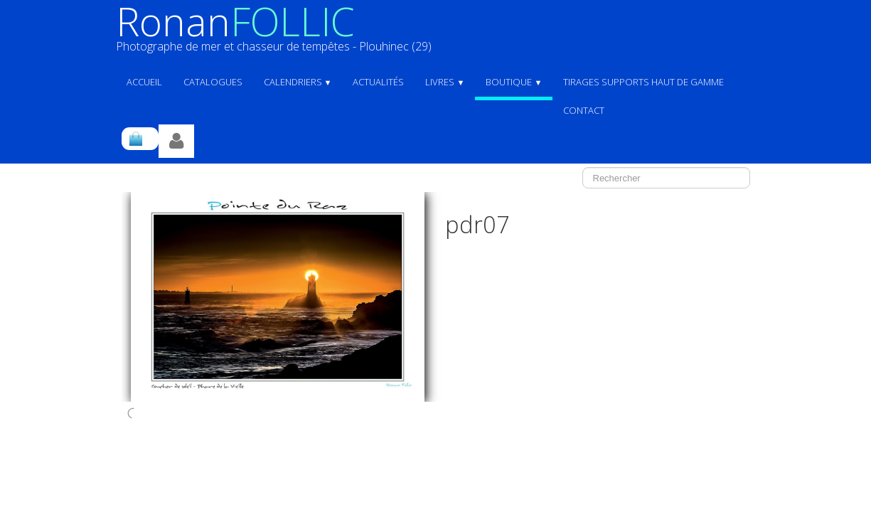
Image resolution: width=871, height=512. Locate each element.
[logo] (279, 33)
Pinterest (731, 443)
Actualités (378, 81)
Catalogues (212, 81)
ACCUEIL (144, 81)
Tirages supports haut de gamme (643, 81)
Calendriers (298, 81)
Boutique (514, 81)
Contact (583, 110)
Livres (444, 81)
